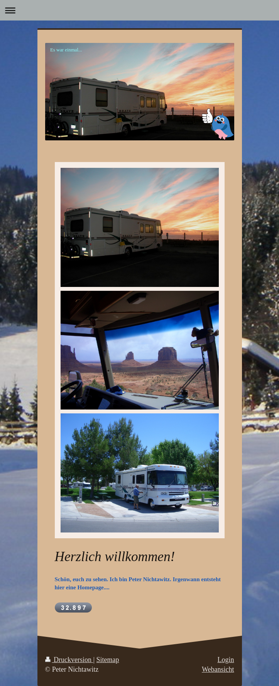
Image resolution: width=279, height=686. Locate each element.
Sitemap (107, 660)
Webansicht (218, 669)
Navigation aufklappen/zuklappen (139, 10)
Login (226, 660)
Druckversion (69, 660)
